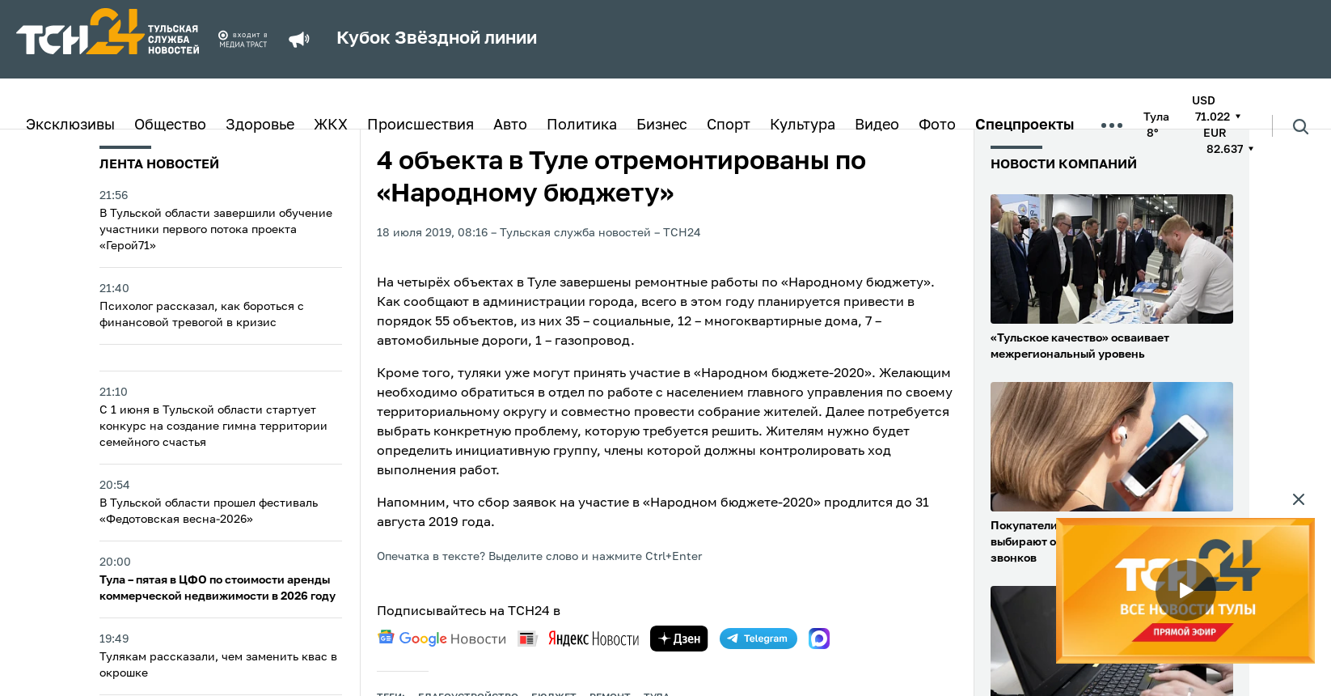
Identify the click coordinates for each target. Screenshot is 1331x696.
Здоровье (260, 125)
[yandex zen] (679, 638)
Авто (510, 125)
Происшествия (420, 125)
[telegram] (758, 638)
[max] (819, 638)
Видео (877, 125)
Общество (170, 125)
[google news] (441, 638)
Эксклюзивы (70, 125)
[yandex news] (578, 638)
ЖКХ (331, 125)
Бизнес (661, 125)
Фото (937, 125)
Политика (582, 125)
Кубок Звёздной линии (436, 39)
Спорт (728, 125)
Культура (802, 125)
